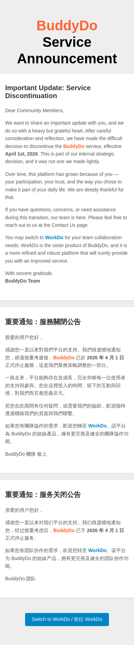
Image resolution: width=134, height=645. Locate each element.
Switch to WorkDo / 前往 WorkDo (67, 619)
